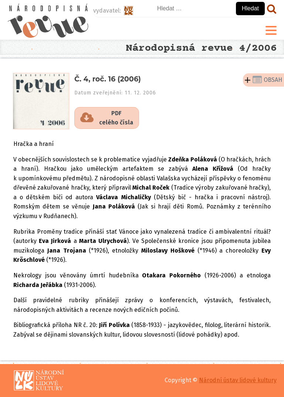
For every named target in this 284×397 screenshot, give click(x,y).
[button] (106, 118)
